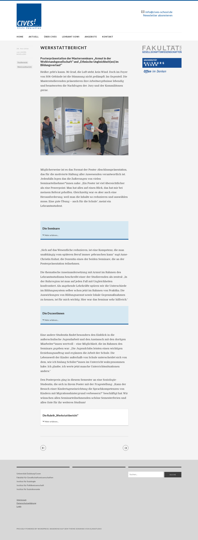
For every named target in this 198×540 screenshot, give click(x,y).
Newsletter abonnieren (157, 15)
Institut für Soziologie (26, 481)
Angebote (91, 37)
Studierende (22, 62)
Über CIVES (50, 37)
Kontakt (107, 37)
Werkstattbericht (24, 67)
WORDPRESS (43, 529)
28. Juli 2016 (23, 49)
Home (20, 37)
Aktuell (34, 37)
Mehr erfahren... (52, 235)
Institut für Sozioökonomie (28, 489)
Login (19, 506)
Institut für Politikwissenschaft (30, 485)
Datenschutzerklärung (26, 503)
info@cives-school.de (158, 12)
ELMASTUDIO (96, 529)
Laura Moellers (21, 53)
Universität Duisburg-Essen (29, 473)
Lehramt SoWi (70, 37)
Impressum (21, 500)
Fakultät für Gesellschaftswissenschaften (35, 477)
